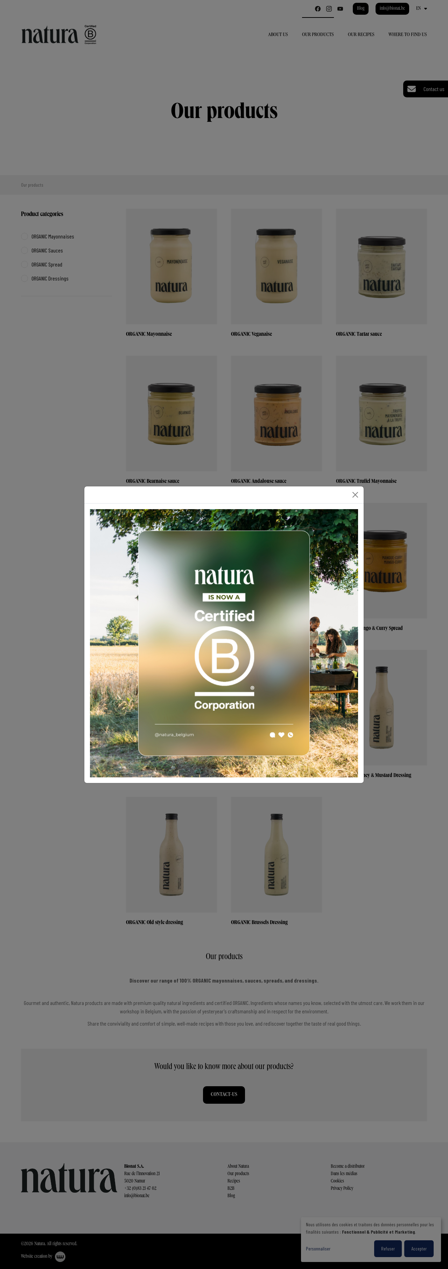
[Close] (355, 494)
